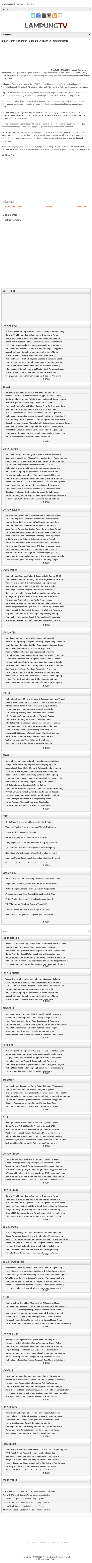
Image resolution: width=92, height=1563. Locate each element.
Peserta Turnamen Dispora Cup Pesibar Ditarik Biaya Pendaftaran (35, 1463)
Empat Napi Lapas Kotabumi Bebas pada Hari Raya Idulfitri (31, 1350)
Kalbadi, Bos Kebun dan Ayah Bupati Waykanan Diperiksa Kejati (33, 1386)
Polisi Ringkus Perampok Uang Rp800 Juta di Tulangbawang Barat (35, 1271)
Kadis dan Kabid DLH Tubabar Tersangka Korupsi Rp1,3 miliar (33, 1281)
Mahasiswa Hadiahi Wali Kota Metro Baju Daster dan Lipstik (32, 1129)
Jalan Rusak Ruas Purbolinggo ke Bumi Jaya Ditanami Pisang (33, 1216)
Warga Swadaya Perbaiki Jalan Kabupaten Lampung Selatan (32, 338)
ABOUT (31, 3)
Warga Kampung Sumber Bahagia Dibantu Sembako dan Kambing (34, 1176)
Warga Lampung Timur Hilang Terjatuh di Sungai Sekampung (32, 1209)
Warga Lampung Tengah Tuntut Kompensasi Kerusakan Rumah (33, 1166)
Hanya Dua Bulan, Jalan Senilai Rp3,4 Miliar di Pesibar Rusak (32, 1460)
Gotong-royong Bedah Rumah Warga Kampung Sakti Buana (32, 596)
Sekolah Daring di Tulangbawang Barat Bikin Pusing (28, 743)
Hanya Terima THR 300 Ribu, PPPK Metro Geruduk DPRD (30, 1126)
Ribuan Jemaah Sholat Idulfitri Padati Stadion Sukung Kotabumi (33, 478)
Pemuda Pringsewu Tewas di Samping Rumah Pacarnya (30, 1061)
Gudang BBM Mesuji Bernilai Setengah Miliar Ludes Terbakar (33, 1317)
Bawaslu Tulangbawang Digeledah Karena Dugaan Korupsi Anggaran (36, 1239)
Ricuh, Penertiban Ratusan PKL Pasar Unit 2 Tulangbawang (31, 1250)
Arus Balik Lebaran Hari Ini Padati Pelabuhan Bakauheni (30, 372)
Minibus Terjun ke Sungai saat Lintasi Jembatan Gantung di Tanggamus (37, 1096)
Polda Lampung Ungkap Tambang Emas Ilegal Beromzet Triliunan (35, 964)
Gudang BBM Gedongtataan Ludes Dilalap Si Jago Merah (31, 1018)
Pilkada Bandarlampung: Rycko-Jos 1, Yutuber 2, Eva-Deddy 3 (33, 702)
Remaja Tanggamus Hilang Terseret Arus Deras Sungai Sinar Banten (36, 1093)
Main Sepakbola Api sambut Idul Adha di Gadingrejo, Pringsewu (34, 682)
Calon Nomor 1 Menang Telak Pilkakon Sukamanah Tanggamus (33, 1100)
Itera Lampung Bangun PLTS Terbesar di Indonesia (28, 805)
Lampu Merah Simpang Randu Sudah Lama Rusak (23, 1506)
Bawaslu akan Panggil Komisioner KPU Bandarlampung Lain (32, 546)
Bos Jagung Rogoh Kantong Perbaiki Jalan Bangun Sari (30, 1031)
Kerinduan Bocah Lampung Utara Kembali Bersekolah (29, 709)
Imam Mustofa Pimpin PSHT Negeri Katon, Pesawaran (29, 914)
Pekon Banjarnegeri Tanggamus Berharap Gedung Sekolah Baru (34, 607)
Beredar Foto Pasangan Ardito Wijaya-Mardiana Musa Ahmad (33, 515)
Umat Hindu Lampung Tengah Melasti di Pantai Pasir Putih (31, 472)
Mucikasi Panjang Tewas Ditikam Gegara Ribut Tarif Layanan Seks (35, 406)
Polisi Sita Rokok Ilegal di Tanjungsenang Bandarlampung (31, 771)
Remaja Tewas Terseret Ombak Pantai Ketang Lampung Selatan (33, 362)
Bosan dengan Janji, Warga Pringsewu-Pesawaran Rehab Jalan (34, 1035)
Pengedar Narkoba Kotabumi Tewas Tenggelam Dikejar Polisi (33, 396)
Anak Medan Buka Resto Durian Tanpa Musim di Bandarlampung (34, 665)
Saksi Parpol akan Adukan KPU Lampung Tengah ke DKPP (31, 549)
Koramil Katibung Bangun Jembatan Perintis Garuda (29, 465)
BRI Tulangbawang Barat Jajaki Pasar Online (25, 785)
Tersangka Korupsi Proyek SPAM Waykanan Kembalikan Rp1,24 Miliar (36, 1393)
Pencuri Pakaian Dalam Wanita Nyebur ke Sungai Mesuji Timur (33, 1320)
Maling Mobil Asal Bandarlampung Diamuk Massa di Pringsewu (34, 426)
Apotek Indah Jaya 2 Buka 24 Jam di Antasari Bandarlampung (33, 768)
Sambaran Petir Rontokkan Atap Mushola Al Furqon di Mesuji (32, 366)
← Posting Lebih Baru (12, 207)
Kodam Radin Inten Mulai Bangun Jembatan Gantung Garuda (32, 468)
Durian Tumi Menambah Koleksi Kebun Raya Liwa (27, 648)
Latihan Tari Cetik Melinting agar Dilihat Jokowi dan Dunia (31, 679)
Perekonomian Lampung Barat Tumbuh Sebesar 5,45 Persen (32, 475)
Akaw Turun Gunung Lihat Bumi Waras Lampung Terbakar (26, 1510)
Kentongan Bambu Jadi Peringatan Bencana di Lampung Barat (33, 1426)
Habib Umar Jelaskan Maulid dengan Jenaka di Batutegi (29, 822)
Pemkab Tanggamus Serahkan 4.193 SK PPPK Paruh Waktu (31, 1106)
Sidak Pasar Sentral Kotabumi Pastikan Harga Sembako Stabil (33, 489)
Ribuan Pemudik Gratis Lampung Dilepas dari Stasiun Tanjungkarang (36, 961)
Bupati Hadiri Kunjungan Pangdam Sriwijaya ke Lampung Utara (34, 40)
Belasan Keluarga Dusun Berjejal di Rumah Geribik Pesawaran (33, 454)
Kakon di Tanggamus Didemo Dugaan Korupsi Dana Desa (30, 1103)
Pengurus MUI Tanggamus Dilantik (20, 832)
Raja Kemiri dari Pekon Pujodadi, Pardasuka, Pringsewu (30, 669)
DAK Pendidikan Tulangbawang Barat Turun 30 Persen (29, 716)
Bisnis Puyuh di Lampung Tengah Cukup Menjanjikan (29, 782)
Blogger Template (51, 1546)
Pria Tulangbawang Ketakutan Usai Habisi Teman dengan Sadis (33, 413)
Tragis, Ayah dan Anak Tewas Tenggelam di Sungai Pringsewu (33, 376)
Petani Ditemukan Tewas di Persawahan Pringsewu (28, 1071)
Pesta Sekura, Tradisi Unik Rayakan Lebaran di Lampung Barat (33, 359)
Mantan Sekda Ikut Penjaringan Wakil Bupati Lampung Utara (32, 522)
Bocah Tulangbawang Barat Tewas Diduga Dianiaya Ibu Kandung (34, 1285)
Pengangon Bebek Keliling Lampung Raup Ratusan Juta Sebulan (34, 662)
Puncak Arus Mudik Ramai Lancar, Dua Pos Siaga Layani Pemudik (35, 1380)
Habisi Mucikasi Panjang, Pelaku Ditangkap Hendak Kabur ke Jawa (35, 399)
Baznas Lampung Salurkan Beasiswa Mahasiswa (26, 837)
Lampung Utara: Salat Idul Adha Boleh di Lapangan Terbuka (31, 842)
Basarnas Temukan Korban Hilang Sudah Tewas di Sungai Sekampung (36, 1206)
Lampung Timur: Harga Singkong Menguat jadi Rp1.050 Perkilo (33, 778)
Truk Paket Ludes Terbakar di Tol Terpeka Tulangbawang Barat (33, 1288)
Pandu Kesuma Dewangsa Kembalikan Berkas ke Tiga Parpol (32, 532)
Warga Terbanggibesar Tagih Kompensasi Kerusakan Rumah (32, 1163)
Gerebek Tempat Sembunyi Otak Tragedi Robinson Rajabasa (32, 761)
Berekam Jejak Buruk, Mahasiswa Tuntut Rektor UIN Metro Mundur (35, 1140)
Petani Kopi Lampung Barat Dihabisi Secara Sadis (27, 437)
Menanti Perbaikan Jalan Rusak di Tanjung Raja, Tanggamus (32, 617)
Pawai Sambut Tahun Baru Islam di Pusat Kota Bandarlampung (33, 676)
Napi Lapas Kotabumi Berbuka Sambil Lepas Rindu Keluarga (32, 492)
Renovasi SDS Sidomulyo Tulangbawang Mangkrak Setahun (32, 733)
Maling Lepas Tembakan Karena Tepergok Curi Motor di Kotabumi (35, 416)
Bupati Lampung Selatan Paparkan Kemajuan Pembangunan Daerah (36, 495)
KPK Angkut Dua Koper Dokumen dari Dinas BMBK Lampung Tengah (35, 1173)
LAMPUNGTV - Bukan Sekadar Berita (53, 1542)
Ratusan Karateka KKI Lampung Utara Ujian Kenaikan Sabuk (32, 879)
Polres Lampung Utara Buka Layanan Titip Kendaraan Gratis (32, 1357)
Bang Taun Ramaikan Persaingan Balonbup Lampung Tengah (32, 536)
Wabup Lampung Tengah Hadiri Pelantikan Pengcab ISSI (30, 889)
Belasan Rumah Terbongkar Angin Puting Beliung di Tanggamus (34, 349)
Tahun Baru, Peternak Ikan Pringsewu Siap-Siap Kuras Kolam (33, 659)
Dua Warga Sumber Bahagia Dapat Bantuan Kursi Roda (30, 590)
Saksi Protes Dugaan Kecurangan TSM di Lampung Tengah (31, 560)
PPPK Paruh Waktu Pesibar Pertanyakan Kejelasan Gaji (30, 1453)
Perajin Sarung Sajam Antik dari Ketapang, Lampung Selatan (32, 672)
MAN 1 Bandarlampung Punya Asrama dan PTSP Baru (29, 736)
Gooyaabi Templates (59, 1548)
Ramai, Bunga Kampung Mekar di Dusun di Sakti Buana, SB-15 (33, 576)
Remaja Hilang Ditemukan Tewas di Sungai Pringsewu (29, 1089)
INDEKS (46, 379)
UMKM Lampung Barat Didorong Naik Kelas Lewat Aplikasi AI (32, 1430)
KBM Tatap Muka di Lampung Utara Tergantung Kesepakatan (32, 723)
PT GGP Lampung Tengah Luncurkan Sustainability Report (31, 792)
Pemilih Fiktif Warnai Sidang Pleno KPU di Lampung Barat (31, 553)
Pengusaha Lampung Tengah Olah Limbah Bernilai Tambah (32, 795)
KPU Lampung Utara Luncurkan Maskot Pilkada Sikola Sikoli (32, 519)
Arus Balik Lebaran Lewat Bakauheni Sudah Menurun (29, 355)
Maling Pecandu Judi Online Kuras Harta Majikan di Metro (31, 409)
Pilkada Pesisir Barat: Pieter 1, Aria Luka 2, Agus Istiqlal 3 (31, 706)
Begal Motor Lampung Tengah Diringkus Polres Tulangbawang (33, 430)
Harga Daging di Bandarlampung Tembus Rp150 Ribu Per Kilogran (35, 957)
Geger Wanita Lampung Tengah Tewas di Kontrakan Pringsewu (33, 342)
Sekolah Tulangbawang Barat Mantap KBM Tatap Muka (30, 730)
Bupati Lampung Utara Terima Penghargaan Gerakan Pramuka (33, 1243)
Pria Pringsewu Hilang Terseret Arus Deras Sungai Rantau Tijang (34, 332)
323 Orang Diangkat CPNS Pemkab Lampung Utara (24, 1499)
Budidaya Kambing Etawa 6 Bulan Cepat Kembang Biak (29, 638)
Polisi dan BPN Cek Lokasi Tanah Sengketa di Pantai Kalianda (33, 345)
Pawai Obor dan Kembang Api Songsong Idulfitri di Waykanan (32, 1376)
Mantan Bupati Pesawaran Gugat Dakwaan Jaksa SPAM (30, 403)
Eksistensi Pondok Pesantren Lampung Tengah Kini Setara (30, 827)
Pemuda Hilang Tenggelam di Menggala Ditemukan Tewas (31, 1253)
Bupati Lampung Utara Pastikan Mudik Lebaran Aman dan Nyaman (35, 482)
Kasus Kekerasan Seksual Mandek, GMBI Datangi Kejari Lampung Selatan (38, 423)
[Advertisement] (45, 178)
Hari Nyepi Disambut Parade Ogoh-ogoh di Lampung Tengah (32, 593)
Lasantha (65, 1546)
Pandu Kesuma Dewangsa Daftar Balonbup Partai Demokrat (32, 542)
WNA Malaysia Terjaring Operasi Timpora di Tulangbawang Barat (34, 1278)
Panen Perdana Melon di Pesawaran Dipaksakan (27, 802)
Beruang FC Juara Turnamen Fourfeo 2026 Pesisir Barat (30, 1466)
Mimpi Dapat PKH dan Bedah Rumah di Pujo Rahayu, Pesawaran (34, 610)
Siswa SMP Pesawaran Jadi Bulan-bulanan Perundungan (31, 1028)
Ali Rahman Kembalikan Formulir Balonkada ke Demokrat (31, 525)
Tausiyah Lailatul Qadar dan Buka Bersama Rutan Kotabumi (32, 499)
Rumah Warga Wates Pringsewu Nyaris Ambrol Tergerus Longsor (34, 1064)
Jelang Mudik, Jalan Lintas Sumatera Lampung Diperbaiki (26, 1502)
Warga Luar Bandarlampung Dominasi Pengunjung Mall (30, 765)
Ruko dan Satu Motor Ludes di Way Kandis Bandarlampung (31, 775)
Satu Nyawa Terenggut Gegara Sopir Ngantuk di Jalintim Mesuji (34, 1313)
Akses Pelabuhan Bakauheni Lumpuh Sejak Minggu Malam (31, 352)
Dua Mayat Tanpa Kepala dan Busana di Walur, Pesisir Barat (32, 1456)
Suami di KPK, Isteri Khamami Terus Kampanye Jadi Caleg (26, 1495)
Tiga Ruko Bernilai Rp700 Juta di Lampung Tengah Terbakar (32, 1159)
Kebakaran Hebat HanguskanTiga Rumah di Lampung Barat (32, 1420)
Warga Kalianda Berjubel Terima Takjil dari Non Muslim (30, 586)
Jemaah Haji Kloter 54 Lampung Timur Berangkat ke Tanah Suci (34, 579)
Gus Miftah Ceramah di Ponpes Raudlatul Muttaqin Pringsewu (33, 620)
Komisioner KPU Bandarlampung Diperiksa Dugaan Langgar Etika (34, 556)
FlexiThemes (37, 1546)
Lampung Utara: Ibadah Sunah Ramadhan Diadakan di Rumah (32, 858)
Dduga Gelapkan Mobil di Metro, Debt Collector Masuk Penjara (33, 1136)
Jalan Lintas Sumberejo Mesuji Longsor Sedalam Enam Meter (33, 1310)
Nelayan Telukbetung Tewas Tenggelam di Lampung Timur (31, 335)
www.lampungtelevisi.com (12, 4)
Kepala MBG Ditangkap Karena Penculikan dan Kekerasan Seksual (35, 433)
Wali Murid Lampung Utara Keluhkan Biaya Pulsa (27, 740)
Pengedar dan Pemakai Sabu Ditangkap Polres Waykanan (31, 1383)
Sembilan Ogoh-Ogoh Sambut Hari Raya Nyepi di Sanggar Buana (34, 645)
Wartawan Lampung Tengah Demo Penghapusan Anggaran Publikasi (36, 1169)
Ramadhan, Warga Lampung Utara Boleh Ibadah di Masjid (30, 853)
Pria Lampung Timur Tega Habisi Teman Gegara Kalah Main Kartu (35, 420)
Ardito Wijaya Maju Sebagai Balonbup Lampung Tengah (30, 539)
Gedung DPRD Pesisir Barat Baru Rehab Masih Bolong (29, 1470)
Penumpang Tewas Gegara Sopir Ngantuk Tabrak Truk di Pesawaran (36, 1024)
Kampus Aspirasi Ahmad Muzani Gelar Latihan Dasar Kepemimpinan (36, 458)
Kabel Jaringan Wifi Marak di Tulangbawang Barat (28, 799)
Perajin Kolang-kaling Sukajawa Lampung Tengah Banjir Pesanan (35, 642)
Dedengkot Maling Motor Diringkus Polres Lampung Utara (31, 392)
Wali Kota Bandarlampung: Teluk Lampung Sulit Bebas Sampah (29, 1491)
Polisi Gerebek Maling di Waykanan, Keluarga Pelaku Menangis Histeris (37, 1390)
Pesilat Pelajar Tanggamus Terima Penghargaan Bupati (29, 899)
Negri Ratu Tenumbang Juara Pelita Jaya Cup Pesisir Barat (30, 884)
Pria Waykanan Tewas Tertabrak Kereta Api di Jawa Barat (31, 1397)
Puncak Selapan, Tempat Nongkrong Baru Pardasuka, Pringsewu (34, 655)
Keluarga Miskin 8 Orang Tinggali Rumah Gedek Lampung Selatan (34, 461)
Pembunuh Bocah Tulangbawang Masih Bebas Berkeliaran (32, 1246)
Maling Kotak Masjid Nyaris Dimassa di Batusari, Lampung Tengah (35, 699)
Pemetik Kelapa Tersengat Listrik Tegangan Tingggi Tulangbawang (35, 1306)
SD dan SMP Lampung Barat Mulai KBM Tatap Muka (28, 719)
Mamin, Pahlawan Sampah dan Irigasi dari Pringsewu (29, 652)
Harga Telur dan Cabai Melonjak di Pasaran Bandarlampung (32, 954)
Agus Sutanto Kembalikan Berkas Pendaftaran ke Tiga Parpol (33, 529)
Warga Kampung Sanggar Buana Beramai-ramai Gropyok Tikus (34, 1180)
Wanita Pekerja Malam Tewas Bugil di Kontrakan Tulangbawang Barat (36, 1275)
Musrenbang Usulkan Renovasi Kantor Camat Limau (28, 600)
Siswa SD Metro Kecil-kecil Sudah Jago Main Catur (27, 909)
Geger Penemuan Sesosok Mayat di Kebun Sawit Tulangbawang (34, 1236)
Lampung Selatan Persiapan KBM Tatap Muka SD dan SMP (31, 726)
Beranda (48, 207)
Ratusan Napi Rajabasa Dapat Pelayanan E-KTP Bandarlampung (34, 788)
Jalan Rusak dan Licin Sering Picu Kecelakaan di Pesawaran (32, 485)
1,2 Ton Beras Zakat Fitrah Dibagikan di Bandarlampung (30, 848)
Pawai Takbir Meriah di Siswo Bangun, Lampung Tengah (30, 583)
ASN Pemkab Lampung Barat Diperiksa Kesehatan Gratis (30, 1433)
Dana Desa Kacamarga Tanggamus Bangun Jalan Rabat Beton (33, 603)
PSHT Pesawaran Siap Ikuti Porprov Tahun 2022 (26, 904)
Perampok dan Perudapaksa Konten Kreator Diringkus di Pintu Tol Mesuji (38, 1323)
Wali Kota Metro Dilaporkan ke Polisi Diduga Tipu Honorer (31, 1143)
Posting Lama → (83, 207)
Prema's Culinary (31, 1548)
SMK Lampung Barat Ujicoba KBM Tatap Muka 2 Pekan (29, 713)
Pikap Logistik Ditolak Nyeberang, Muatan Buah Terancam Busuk (34, 369)
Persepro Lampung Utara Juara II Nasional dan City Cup (30, 894)
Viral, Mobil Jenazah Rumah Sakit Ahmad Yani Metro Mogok (32, 1133)
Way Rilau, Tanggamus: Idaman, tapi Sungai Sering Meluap (31, 613)
